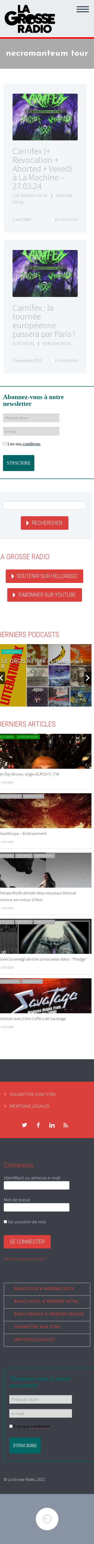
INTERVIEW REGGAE (28, 737)
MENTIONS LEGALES (29, 1106)
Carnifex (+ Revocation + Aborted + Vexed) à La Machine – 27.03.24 (42, 169)
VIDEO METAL (24, 855)
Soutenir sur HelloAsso (47, 576)
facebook (38, 1125)
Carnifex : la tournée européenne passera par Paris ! (44, 320)
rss (65, 1125)
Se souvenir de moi (25, 1222)
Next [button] (87, 678)
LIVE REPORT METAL (30, 195)
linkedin (52, 1125)
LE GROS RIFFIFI (11, 651)
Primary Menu (82, 9)
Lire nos (21, 444)
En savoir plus (66, 219)
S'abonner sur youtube (47, 595)
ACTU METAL (24, 343)
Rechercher (47, 523)
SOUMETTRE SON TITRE (33, 1094)
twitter (24, 1125)
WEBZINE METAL (57, 343)
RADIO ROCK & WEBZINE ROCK (44, 1289)
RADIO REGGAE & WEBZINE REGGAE (49, 1314)
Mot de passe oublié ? (25, 1259)
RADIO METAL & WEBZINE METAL (46, 1302)
